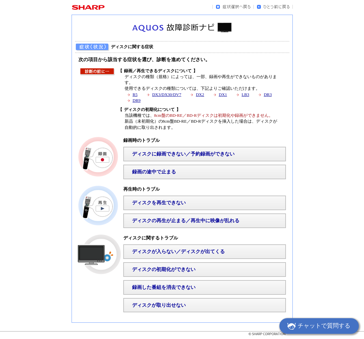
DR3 (268, 94)
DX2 (200, 94)
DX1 (223, 94)
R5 (135, 94)
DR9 (137, 100)
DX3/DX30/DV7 (167, 94)
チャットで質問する (317, 326)
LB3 (245, 94)
